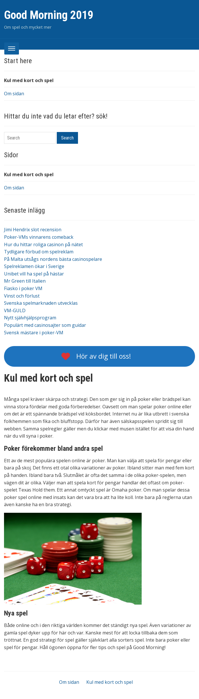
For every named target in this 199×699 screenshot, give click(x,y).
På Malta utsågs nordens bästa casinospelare (53, 259)
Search (67, 138)
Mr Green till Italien (25, 281)
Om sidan (14, 93)
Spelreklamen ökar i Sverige (34, 266)
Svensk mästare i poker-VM (33, 332)
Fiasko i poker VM (23, 288)
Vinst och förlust (22, 296)
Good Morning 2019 (48, 15)
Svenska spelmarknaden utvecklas (41, 303)
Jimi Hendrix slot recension (32, 229)
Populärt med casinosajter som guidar (45, 325)
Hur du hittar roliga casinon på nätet (43, 244)
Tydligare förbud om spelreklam (38, 251)
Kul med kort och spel (29, 80)
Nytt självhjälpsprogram (30, 317)
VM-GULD (15, 310)
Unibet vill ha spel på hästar (34, 274)
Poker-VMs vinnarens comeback (38, 237)
